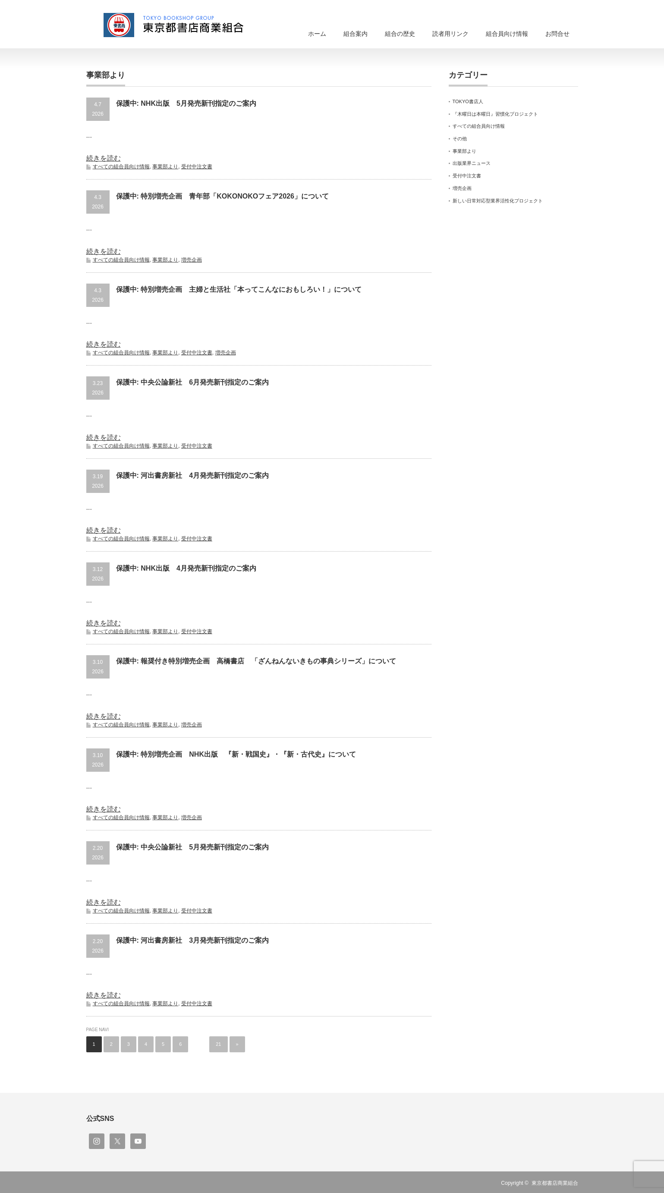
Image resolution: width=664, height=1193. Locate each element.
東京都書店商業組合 (555, 1183)
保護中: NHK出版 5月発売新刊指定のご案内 (186, 103)
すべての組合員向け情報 (121, 167)
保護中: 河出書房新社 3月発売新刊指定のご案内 (192, 940)
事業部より (165, 167)
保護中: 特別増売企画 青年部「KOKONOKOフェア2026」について (222, 196)
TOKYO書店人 (468, 101)
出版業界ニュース (472, 163)
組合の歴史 (400, 33)
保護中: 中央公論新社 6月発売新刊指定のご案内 (192, 382)
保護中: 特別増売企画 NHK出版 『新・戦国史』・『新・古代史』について (236, 754)
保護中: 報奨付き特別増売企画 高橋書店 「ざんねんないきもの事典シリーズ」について (256, 661)
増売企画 (191, 260)
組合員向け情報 (507, 33)
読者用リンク (450, 33)
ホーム (317, 33)
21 (218, 1044)
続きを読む (103, 158)
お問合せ (557, 33)
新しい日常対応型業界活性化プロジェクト (498, 200)
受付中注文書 (196, 167)
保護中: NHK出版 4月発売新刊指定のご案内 (186, 568)
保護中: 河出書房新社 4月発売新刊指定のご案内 (192, 475)
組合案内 (355, 33)
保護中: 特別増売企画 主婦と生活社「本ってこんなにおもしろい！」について (239, 289)
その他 (460, 138)
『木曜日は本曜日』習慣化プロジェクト (495, 114)
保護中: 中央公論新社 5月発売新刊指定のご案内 (192, 847)
